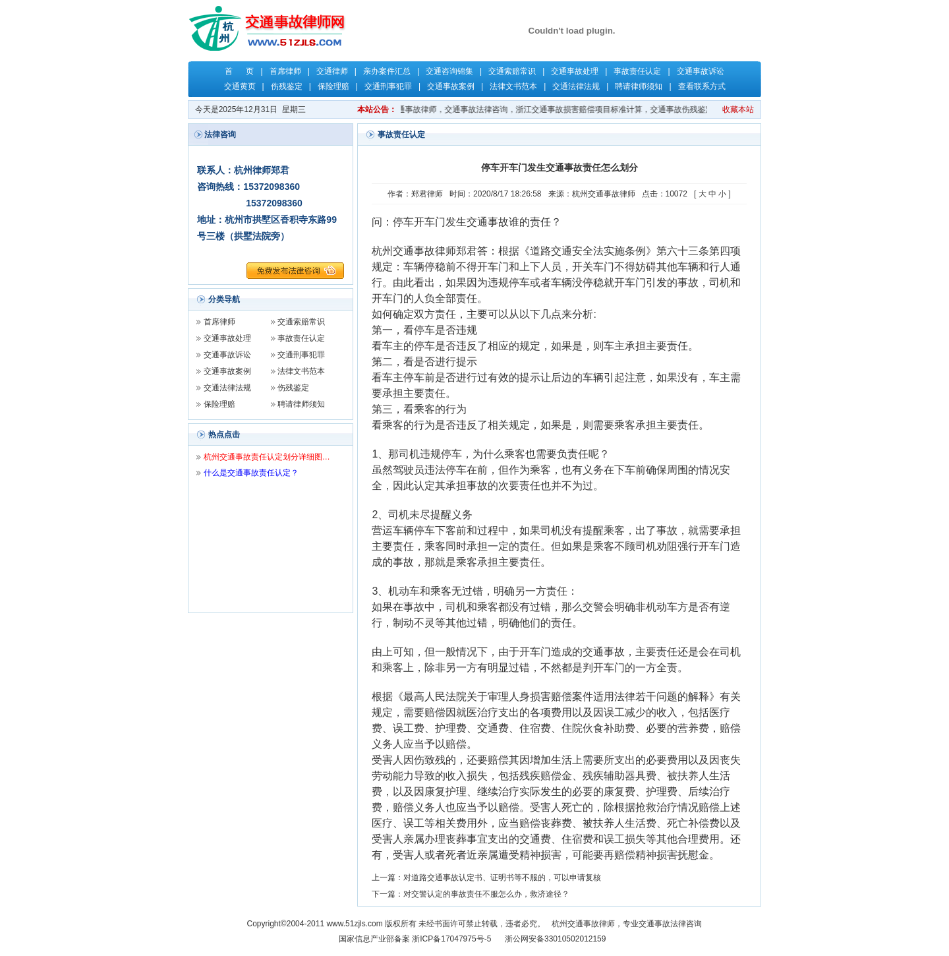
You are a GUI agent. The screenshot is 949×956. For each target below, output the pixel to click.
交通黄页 (240, 86)
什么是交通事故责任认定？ (251, 472)
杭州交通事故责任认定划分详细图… (267, 457)
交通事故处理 (574, 71)
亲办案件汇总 (387, 71)
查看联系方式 (702, 86)
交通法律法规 (576, 86)
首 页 (239, 71)
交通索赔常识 (512, 71)
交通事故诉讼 (700, 71)
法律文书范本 (513, 86)
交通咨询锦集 (449, 71)
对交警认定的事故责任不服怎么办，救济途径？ (486, 894)
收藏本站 (738, 109)
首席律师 (285, 71)
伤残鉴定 (286, 86)
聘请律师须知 (638, 86)
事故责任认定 (637, 71)
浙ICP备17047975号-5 (451, 938)
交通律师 (332, 71)
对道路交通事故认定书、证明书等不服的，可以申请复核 (502, 877)
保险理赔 (333, 86)
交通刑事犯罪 (388, 86)
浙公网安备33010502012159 (555, 938)
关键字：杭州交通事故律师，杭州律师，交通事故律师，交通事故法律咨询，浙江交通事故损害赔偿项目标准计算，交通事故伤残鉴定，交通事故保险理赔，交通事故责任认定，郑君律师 (574, 109)
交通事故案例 (450, 86)
